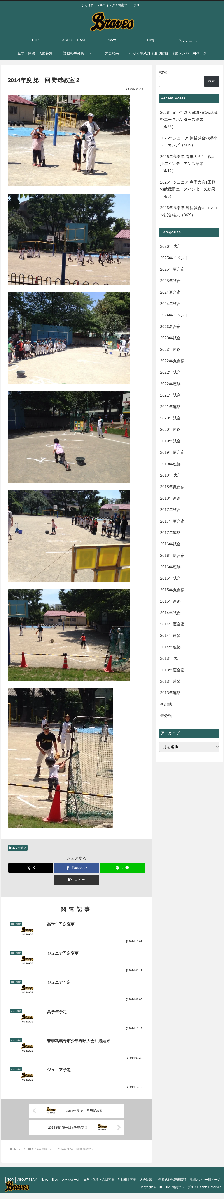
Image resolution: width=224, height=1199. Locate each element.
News (72, 1180)
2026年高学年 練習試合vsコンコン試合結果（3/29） (188, 211)
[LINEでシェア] (122, 868)
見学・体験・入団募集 (129, 1180)
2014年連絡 (17, 847)
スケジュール (100, 1180)
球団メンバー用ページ (204, 1185)
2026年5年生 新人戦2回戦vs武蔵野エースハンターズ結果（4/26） (189, 119)
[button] (76, 880)
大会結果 (179, 1180)
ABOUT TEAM (54, 1180)
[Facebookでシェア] (76, 868)
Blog (84, 1180)
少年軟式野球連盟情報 (204, 1180)
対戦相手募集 (159, 1180)
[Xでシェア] (30, 868)
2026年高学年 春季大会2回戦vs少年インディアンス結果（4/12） (187, 163)
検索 (163, 72)
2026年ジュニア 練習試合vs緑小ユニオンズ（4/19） (188, 141)
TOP (36, 1180)
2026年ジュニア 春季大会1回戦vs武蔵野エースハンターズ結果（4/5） (187, 189)
